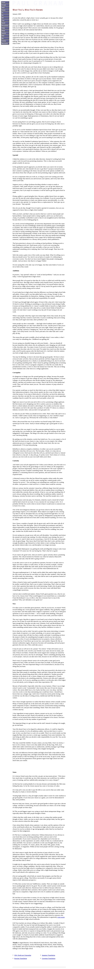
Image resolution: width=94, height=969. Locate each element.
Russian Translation (20, 958)
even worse (61, 917)
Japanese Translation (48, 955)
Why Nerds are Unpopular (22, 955)
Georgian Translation (48, 958)
